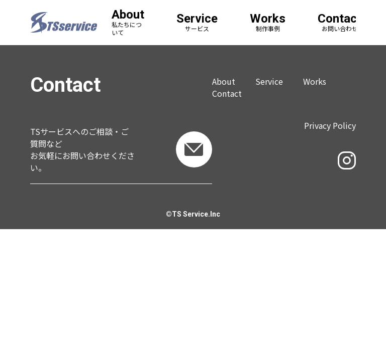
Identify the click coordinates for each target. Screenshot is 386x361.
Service (269, 81)
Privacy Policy (330, 125)
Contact (227, 93)
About (223, 81)
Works (314, 81)
